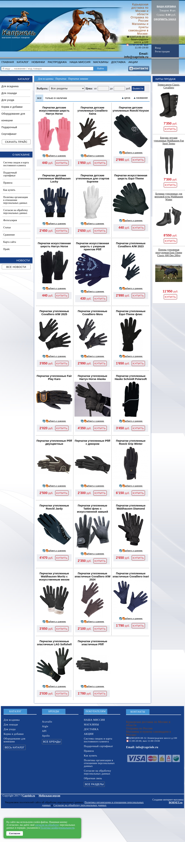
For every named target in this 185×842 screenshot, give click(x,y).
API (44, 731)
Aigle (45, 726)
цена (127, 97)
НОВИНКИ (38, 62)
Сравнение (9, 234)
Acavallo (47, 721)
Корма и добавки (12, 106)
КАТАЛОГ (23, 62)
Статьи (7, 227)
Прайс (6, 249)
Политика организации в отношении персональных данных (15, 200)
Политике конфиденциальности (57, 827)
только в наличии (56, 97)
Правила (7, 182)
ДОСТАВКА (118, 62)
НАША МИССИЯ (80, 62)
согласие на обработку (47, 825)
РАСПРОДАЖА (57, 62)
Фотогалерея (10, 220)
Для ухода (7, 100)
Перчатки (60, 78)
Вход (158, 48)
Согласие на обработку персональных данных (15, 211)
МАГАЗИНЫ (100, 62)
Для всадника (10, 86)
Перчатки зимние (78, 78)
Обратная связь (93, 778)
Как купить (9, 190)
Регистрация (162, 51)
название (142, 97)
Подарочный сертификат (10, 174)
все (39, 97)
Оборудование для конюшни (13, 117)
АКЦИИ (133, 62)
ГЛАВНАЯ (7, 62)
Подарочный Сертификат (9, 130)
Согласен (14, 833)
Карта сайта (9, 242)
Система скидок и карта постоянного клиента (16, 164)
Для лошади (9, 93)
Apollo (46, 735)
